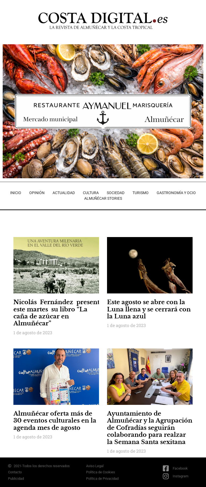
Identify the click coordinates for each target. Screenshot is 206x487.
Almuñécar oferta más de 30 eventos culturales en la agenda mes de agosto (54, 420)
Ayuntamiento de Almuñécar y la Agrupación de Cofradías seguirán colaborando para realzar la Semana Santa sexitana (149, 428)
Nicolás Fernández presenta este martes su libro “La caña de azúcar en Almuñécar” (58, 313)
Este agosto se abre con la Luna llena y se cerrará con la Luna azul (149, 309)
